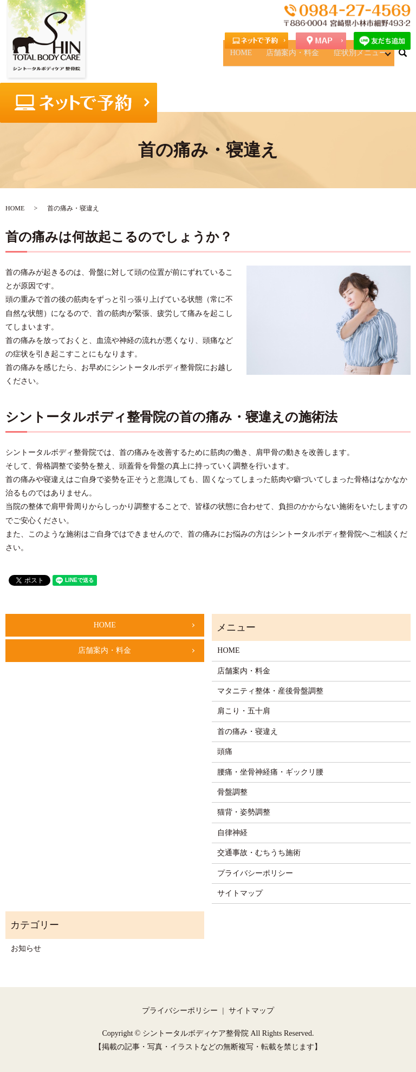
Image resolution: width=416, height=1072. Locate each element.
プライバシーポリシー (255, 873)
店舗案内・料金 (310, 58)
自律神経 (232, 833)
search (409, 57)
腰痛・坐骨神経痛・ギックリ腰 (270, 772)
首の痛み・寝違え (247, 731)
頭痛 (224, 751)
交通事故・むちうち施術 (259, 853)
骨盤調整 (232, 792)
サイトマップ (240, 893)
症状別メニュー (362, 58)
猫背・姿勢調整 (243, 812)
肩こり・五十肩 (243, 711)
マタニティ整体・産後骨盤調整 (270, 691)
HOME (271, 58)
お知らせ (26, 948)
